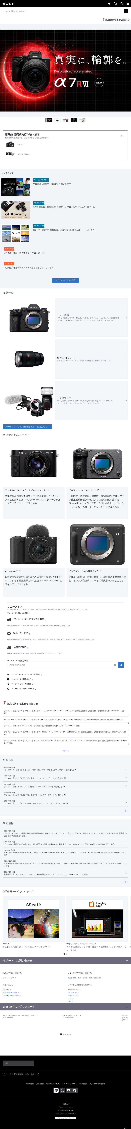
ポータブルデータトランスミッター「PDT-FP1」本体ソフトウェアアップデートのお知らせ (39, 770)
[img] (65, 70)
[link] (8, 3)
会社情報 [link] (30, 1084)
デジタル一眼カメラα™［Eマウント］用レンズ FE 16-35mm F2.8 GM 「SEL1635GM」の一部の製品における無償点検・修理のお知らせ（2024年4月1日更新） (64, 712)
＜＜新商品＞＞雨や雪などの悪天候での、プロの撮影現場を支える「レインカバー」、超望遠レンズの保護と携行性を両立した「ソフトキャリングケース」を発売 (64, 865)
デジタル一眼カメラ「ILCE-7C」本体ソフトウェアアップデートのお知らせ (33, 787)
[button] (49, 120)
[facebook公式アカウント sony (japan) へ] (75, 1090)
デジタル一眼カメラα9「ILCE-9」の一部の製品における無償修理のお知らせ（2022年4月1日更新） (42, 726)
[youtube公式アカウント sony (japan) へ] (69, 1090)
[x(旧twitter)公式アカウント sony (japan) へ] (62, 1090)
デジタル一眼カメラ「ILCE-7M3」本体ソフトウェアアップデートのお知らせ (33, 795)
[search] (65, 665)
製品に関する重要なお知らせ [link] (117, 20)
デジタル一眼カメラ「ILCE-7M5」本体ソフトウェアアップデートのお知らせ (33, 778)
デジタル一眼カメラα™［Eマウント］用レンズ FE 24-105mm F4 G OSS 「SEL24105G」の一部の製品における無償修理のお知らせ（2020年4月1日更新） (64, 720)
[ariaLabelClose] (128, 3)
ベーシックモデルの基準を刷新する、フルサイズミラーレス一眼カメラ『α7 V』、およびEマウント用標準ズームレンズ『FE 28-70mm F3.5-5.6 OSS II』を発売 (64, 854)
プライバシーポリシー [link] (65, 1107)
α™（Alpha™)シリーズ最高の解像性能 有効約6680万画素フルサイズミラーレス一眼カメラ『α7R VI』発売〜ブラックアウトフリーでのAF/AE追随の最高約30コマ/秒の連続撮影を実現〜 (64, 834)
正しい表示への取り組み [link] (66, 1110)
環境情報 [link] (83, 1084)
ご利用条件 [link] (65, 1104)
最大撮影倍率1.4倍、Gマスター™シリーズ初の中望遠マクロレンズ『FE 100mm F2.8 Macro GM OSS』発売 (46, 874)
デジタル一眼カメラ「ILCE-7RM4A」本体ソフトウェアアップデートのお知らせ (35, 803)
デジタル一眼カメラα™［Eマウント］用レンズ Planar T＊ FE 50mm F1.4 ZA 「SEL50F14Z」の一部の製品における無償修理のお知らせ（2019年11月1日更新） (65, 733)
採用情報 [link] (40, 1084)
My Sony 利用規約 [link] (97, 1084)
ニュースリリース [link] (69, 1084)
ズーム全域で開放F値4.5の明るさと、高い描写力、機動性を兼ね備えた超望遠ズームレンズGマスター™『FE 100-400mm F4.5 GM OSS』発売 (59, 844)
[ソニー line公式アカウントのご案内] (56, 1090)
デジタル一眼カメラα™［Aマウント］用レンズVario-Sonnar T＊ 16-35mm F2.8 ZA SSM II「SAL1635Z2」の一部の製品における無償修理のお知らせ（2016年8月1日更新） (65, 742)
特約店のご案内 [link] (52, 1084)
